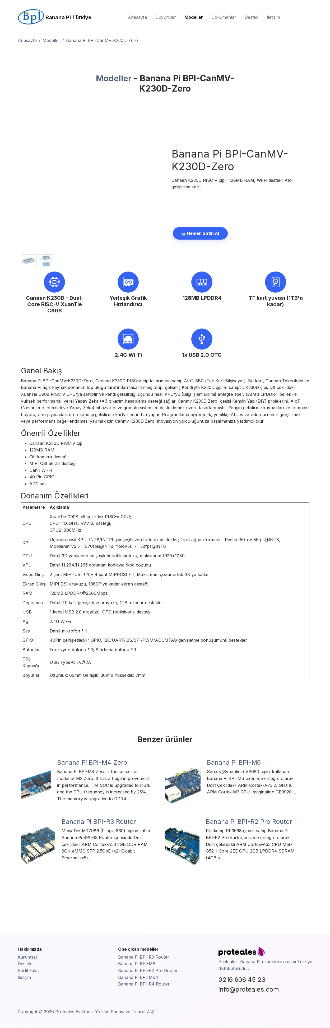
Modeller (193, 17)
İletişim (273, 17)
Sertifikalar (28, 970)
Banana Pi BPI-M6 (136, 963)
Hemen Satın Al (200, 233)
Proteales (228, 961)
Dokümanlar (223, 17)
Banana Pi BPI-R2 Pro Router (148, 970)
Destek (251, 17)
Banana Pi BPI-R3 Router (143, 957)
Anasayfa (137, 17)
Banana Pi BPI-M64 (138, 977)
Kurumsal (27, 957)
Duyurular (165, 17)
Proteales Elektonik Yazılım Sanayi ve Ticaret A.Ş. (105, 1011)
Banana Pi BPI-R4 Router (144, 984)
